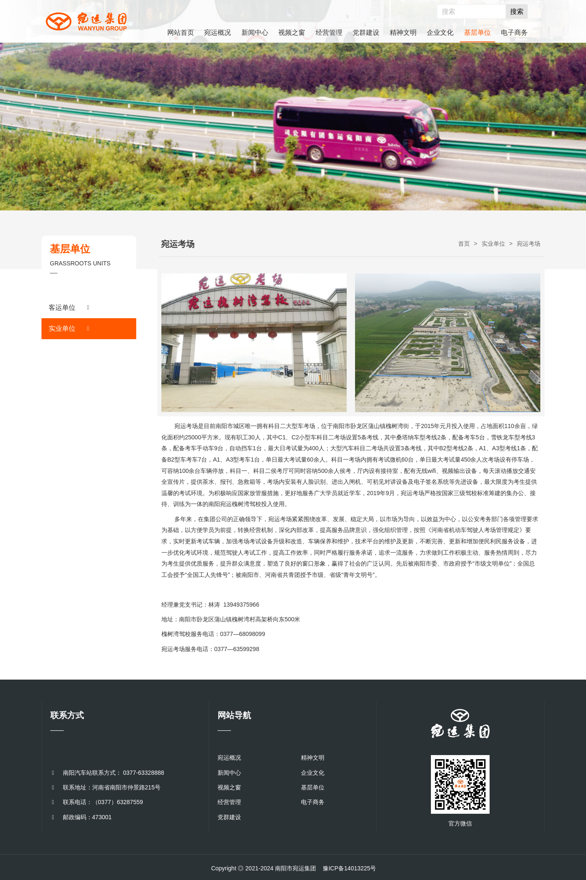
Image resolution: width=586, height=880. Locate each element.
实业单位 (493, 243)
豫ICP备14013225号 (349, 868)
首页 (464, 243)
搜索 (517, 11)
